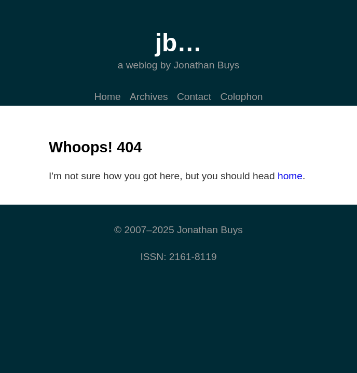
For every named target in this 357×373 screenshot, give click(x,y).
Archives (149, 96)
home (290, 175)
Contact (194, 96)
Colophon (241, 96)
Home (107, 96)
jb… (178, 42)
